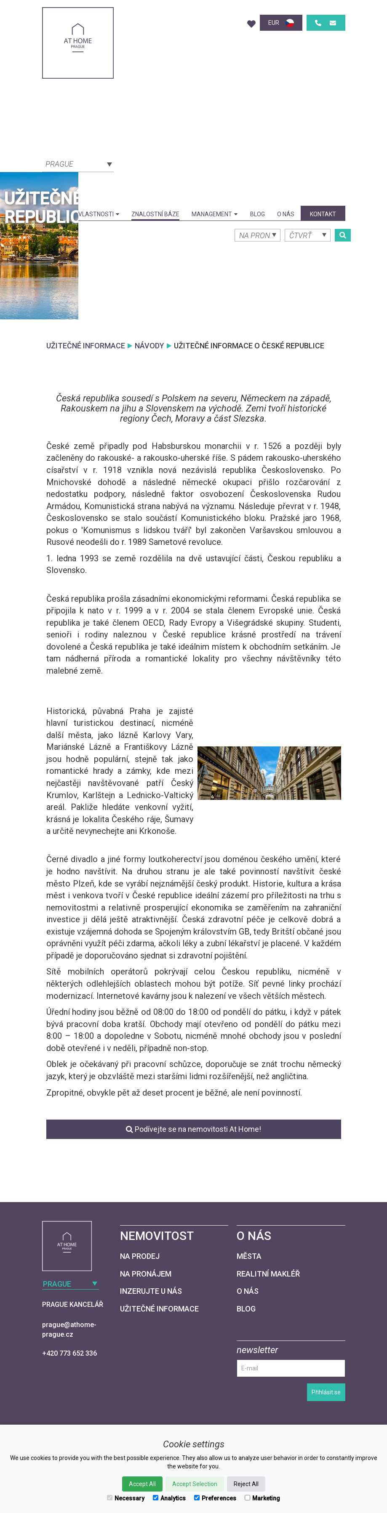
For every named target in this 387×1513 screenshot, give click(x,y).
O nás (285, 214)
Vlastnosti (98, 214)
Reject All (246, 1484)
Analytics (169, 1498)
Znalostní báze (155, 214)
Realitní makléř (268, 1273)
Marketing (262, 1498)
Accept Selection (194, 1484)
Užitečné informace (159, 1308)
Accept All (142, 1484)
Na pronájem (145, 1273)
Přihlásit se (326, 1392)
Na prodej (140, 1256)
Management (215, 214)
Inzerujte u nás (151, 1291)
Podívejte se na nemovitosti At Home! (193, 1129)
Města (249, 1256)
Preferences (215, 1498)
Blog (257, 214)
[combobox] (78, 163)
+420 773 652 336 (69, 1353)
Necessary (125, 1498)
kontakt (323, 214)
